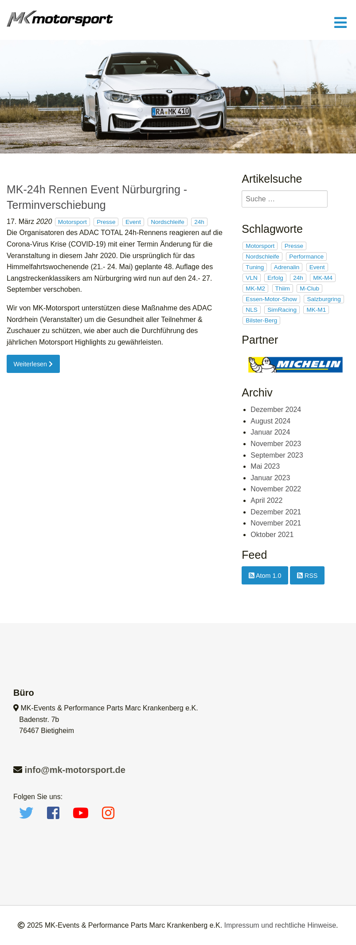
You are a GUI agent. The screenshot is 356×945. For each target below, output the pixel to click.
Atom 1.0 (265, 575)
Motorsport (72, 222)
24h (199, 222)
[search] (285, 199)
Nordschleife (167, 222)
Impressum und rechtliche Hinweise (280, 925)
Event (133, 222)
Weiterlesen (33, 364)
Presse (106, 222)
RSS (307, 575)
